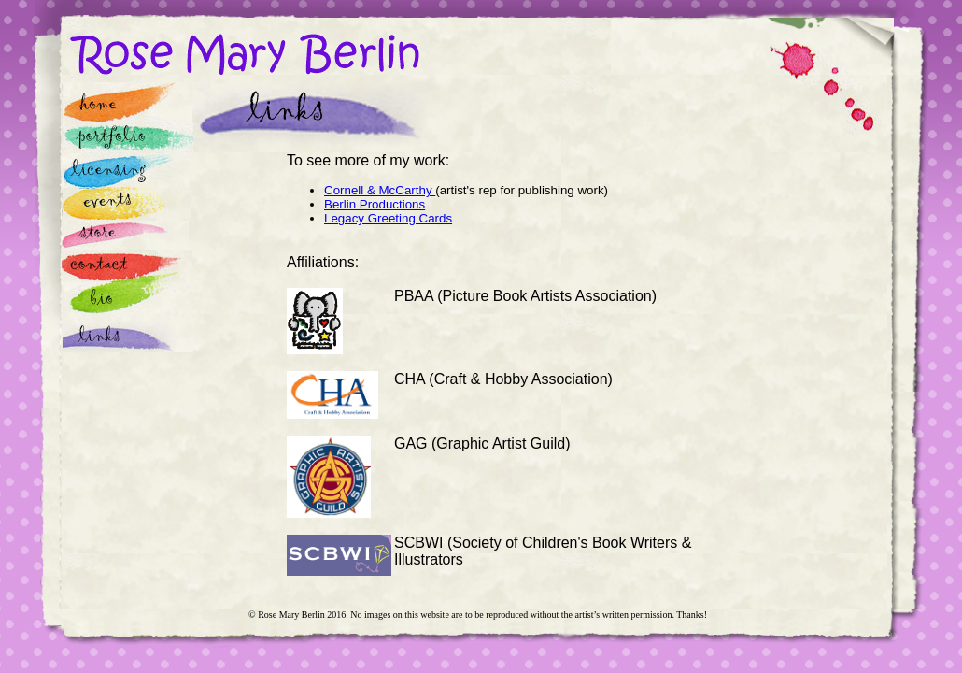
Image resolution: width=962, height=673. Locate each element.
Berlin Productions (374, 204)
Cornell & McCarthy (379, 190)
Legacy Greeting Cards (388, 218)
